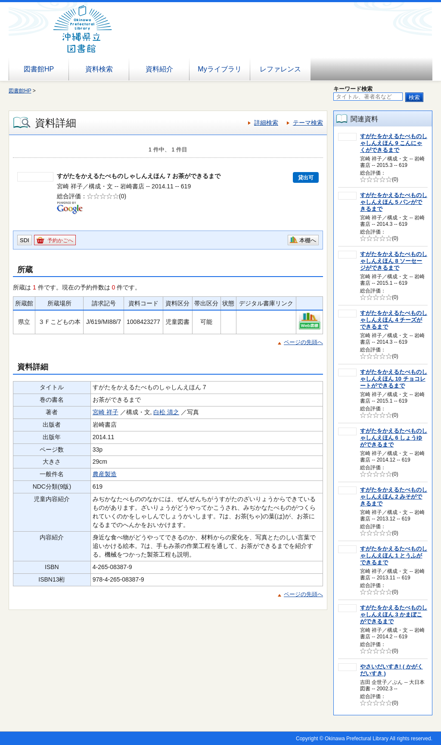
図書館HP (39, 69)
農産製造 (105, 474)
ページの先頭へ (303, 342)
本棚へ (307, 240)
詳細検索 (266, 122)
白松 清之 (166, 412)
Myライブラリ (219, 69)
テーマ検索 (308, 122)
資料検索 (99, 69)
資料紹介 (159, 69)
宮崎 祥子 (105, 412)
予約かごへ (60, 240)
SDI (24, 240)
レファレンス (280, 69)
